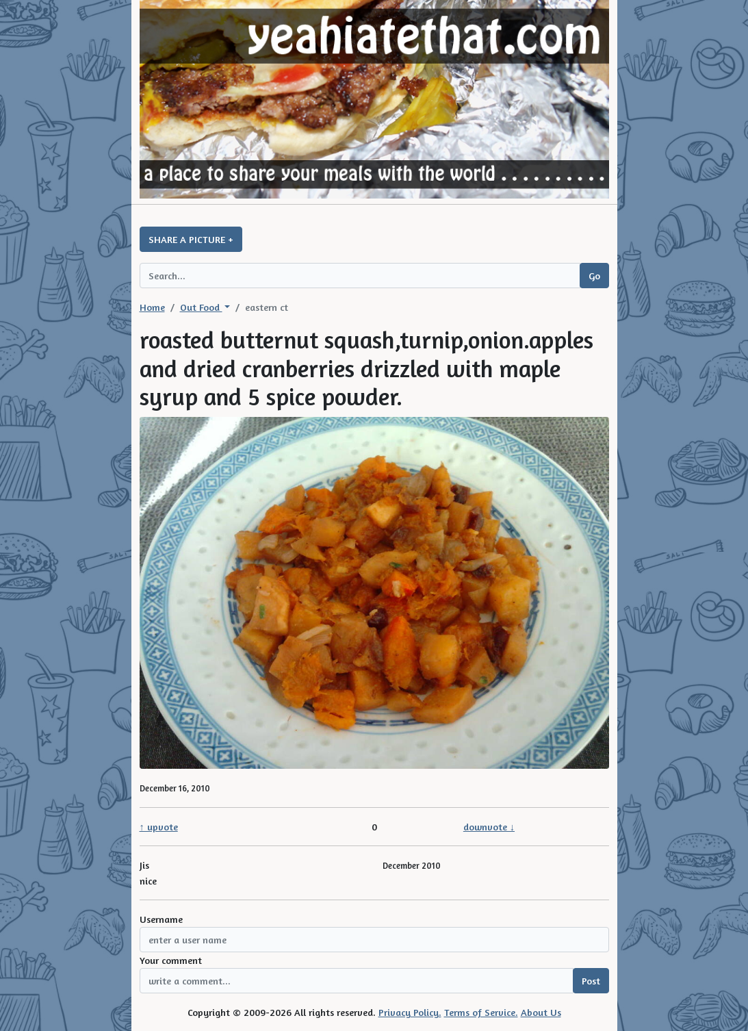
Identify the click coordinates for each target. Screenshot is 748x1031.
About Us (541, 1012)
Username (161, 919)
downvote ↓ (489, 826)
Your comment (171, 960)
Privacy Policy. (409, 1012)
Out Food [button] (201, 307)
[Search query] (360, 275)
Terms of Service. (481, 1012)
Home (152, 307)
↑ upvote (159, 826)
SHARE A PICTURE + (191, 239)
